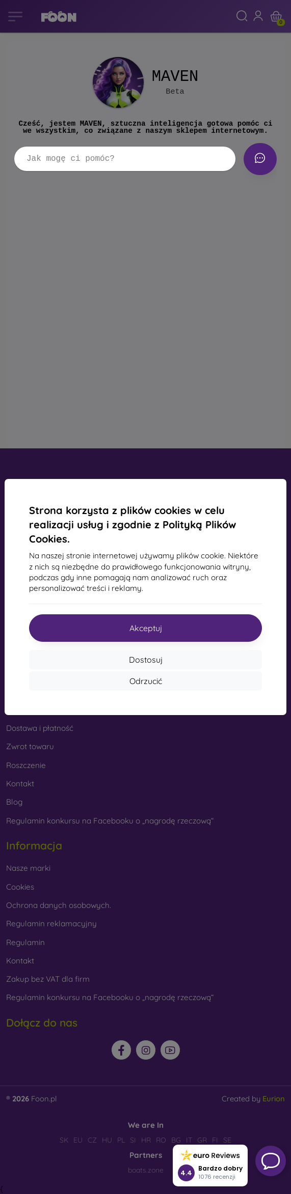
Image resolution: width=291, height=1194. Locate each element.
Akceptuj (145, 628)
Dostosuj (146, 660)
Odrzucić (145, 681)
